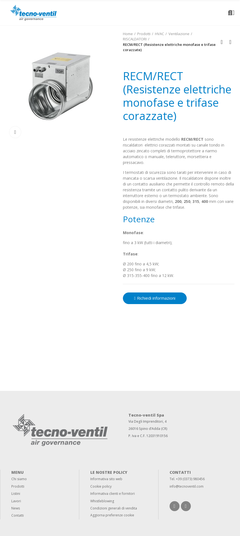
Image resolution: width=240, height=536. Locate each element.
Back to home (223, 42)
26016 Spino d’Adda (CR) (147, 428)
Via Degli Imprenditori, (146, 421)
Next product (230, 42)
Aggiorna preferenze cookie (112, 515)
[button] (155, 298)
